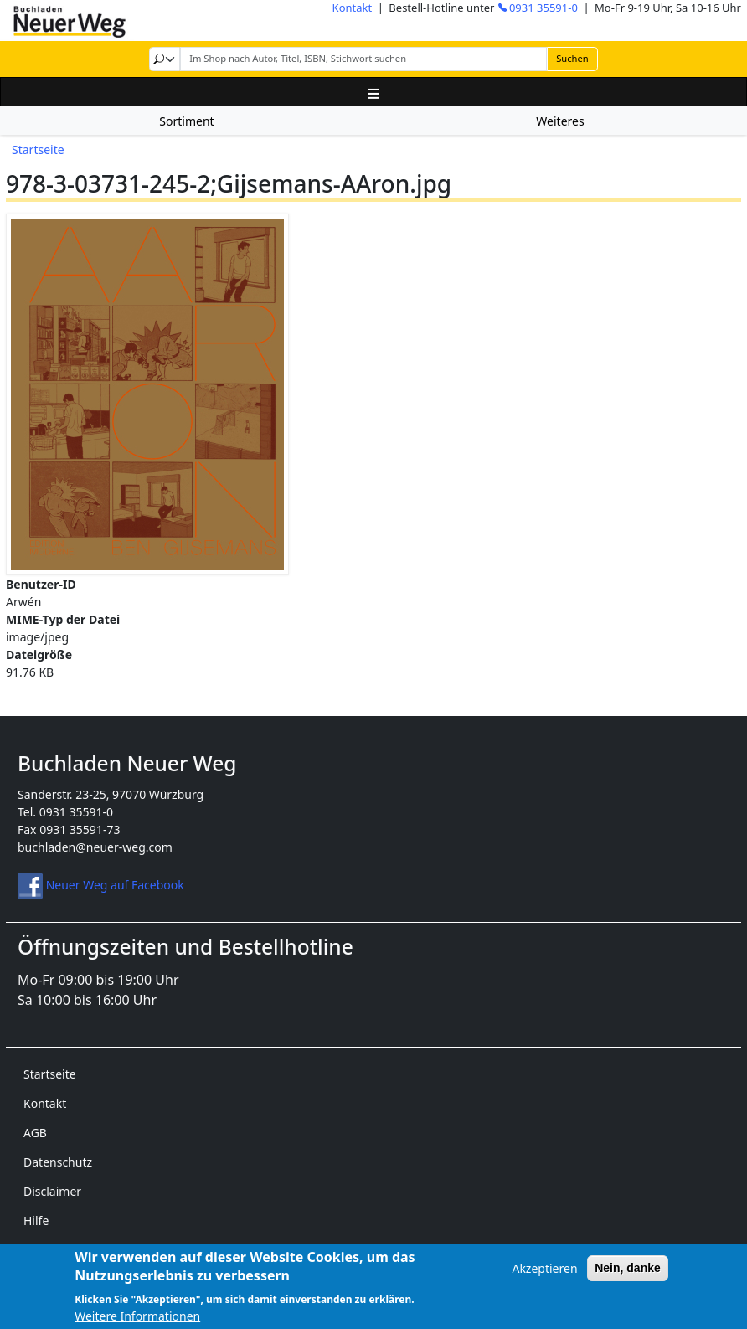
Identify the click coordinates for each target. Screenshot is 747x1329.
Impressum (54, 1250)
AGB (35, 1133)
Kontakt (352, 7)
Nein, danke (628, 1277)
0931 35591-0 (543, 7)
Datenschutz (57, 1162)
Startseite (38, 149)
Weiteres (560, 121)
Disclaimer (52, 1191)
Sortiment (186, 121)
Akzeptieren (544, 1277)
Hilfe (36, 1221)
